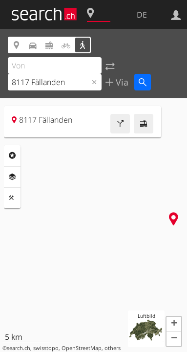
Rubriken (12, 155)
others (112, 348)
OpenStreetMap (82, 348)
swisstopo (46, 348)
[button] (173, 324)
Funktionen (12, 198)
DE (142, 14)
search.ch (18, 348)
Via (120, 82)
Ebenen (12, 177)
